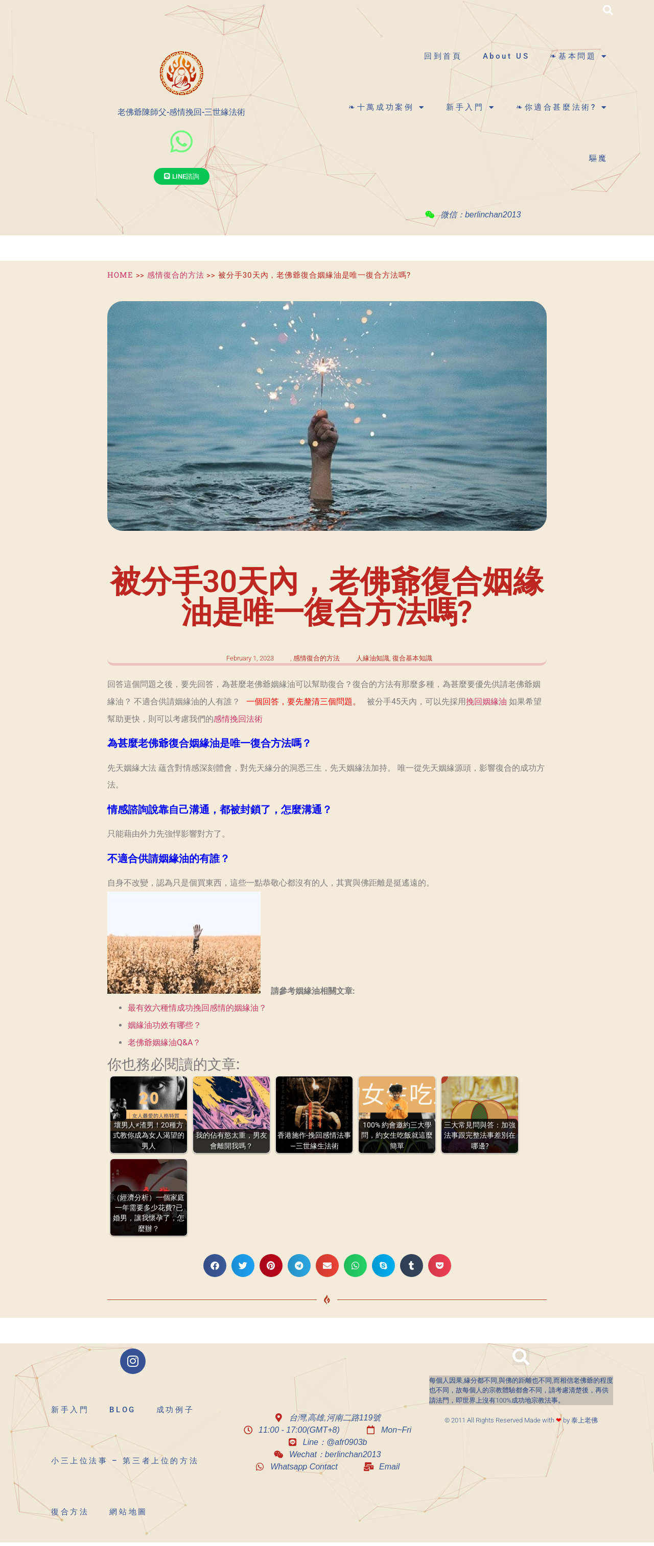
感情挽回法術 (238, 719)
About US (506, 56)
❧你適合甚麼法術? (562, 107)
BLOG (122, 1409)
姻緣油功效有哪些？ (164, 1025)
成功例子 (175, 1409)
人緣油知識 (372, 658)
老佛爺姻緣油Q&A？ (164, 1042)
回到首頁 (443, 56)
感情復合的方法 (175, 274)
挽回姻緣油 (486, 701)
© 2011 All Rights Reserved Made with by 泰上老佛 (521, 1420)
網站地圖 (128, 1511)
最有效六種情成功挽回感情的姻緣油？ (197, 1008)
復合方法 (70, 1511)
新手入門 (471, 107)
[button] (608, 10)
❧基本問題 (579, 56)
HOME (120, 274)
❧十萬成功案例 (387, 107)
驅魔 (598, 158)
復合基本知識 (412, 658)
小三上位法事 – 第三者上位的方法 (125, 1460)
